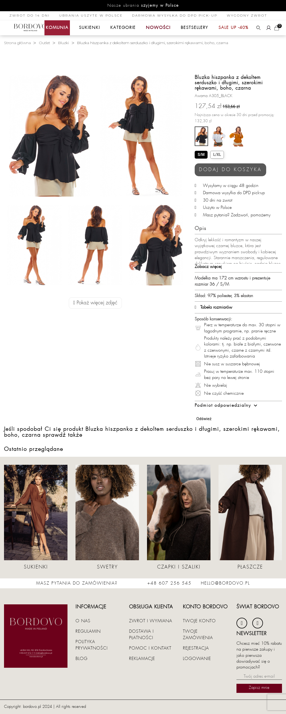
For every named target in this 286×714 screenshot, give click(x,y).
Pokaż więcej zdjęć (95, 303)
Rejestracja (196, 648)
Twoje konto (199, 621)
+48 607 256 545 (169, 583)
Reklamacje (142, 658)
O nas (83, 621)
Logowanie (197, 658)
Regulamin (88, 631)
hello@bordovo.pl (225, 583)
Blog (82, 658)
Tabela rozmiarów (213, 307)
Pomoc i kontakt (150, 648)
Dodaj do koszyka (230, 169)
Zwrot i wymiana (150, 621)
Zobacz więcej (208, 266)
